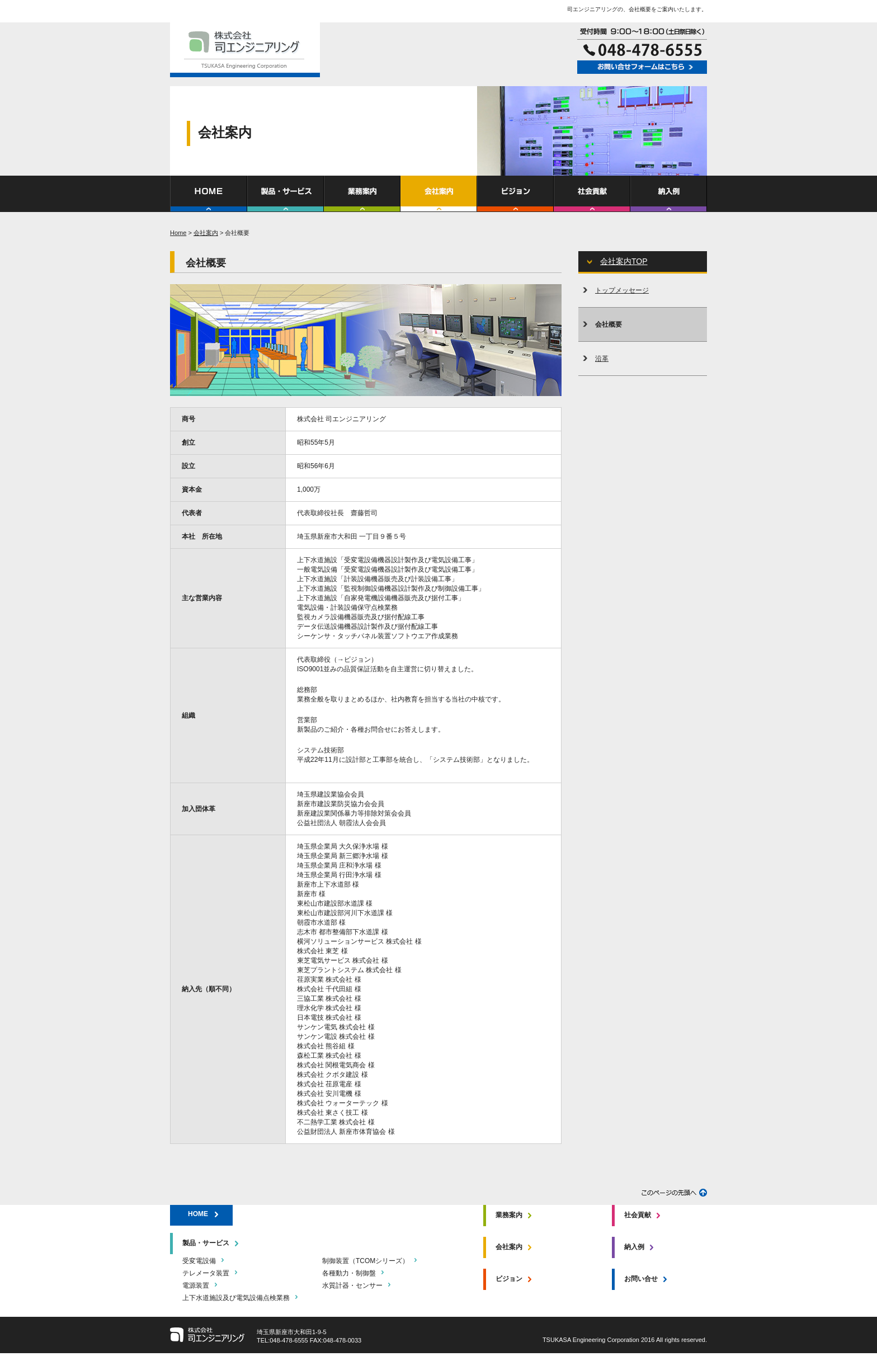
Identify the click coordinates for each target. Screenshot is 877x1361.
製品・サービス (205, 1243)
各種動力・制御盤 (349, 1273)
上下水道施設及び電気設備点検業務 (236, 1298)
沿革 (602, 358)
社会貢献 (637, 1215)
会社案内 (206, 232)
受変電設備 (199, 1261)
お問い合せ (641, 1279)
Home (178, 232)
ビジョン (509, 1279)
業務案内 (509, 1215)
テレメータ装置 (205, 1273)
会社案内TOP (624, 261)
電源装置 (195, 1285)
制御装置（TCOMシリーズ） (365, 1261)
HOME (198, 1214)
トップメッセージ (622, 290)
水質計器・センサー (352, 1285)
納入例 (634, 1247)
